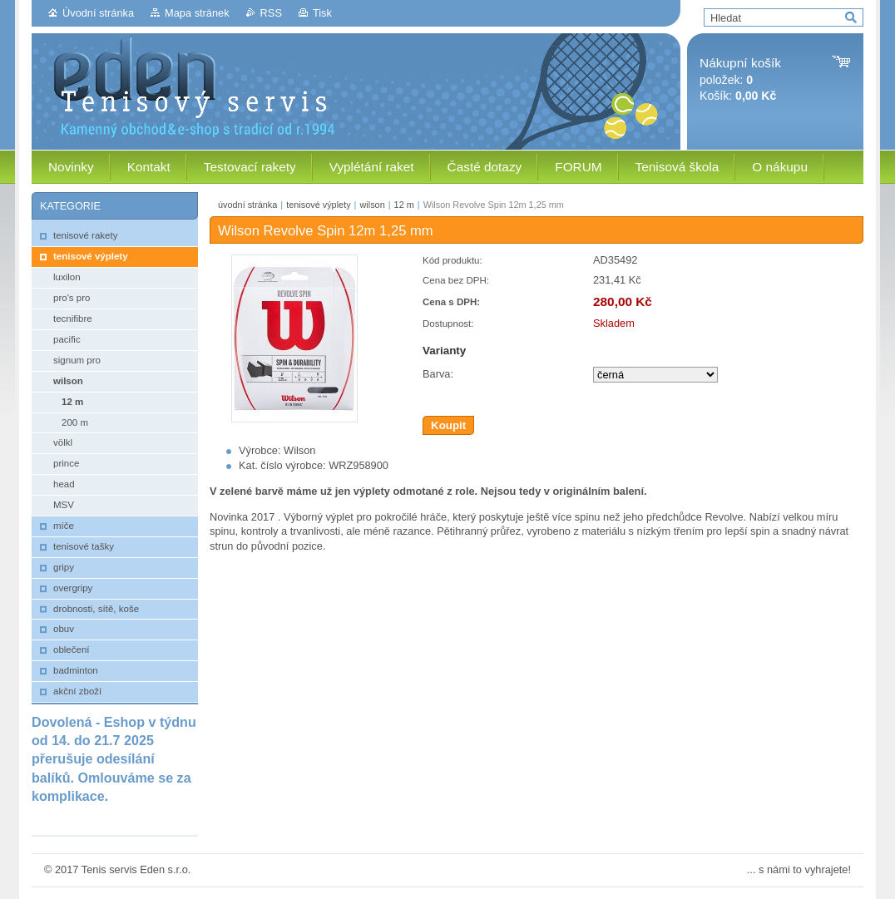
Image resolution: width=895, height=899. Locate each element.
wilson (371, 205)
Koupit (448, 425)
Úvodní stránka (98, 13)
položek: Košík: (740, 79)
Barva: (438, 374)
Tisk (322, 13)
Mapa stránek (197, 13)
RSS (271, 13)
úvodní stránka (247, 205)
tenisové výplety (318, 205)
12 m (404, 205)
